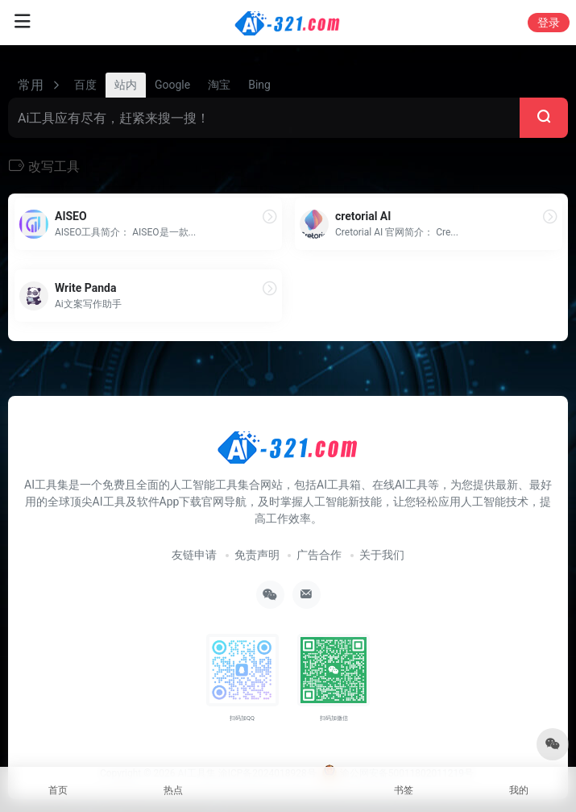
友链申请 (194, 554)
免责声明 (257, 554)
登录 (548, 22)
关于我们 (381, 554)
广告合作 (319, 554)
